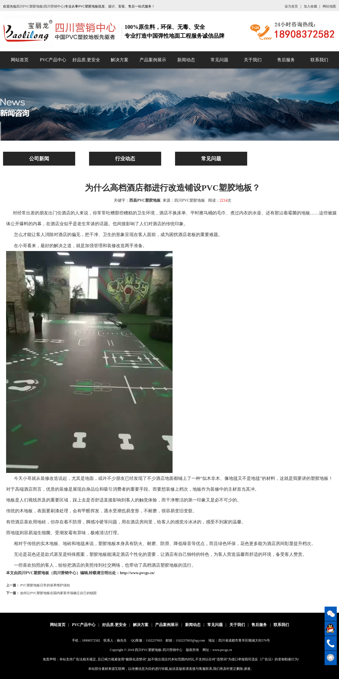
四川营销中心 (173, 650)
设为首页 (291, 6)
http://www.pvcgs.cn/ (137, 573)
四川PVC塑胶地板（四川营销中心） (49, 573)
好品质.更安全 (86, 59)
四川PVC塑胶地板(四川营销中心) (40, 6)
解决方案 (119, 59)
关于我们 (253, 59)
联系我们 (319, 59)
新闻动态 (186, 59)
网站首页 (20, 59)
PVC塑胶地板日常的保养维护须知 (45, 585)
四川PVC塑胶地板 (148, 650)
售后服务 (286, 59)
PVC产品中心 (53, 59)
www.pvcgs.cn (222, 650)
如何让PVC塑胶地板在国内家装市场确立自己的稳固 (58, 593)
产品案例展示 (153, 59)
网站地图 (329, 6)
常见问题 (219, 59)
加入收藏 (310, 6)
